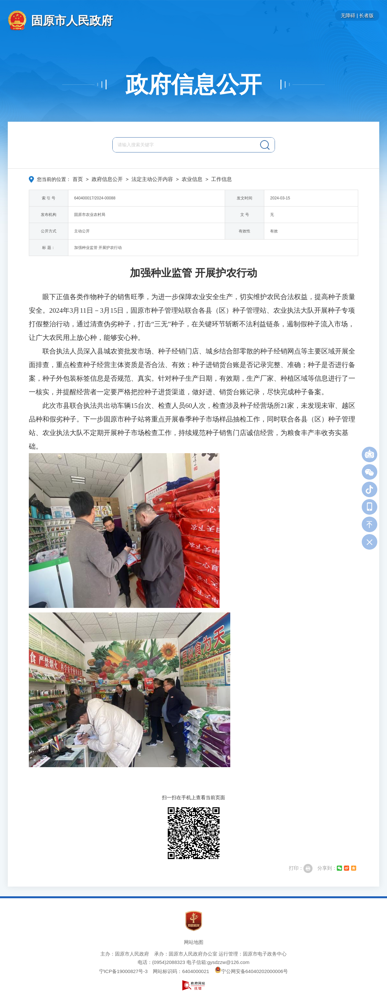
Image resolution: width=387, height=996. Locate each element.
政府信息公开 (194, 84)
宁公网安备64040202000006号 (251, 971)
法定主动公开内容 (152, 179)
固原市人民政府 (72, 20)
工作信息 (221, 179)
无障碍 (348, 15)
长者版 (366, 15)
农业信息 (192, 179)
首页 (78, 179)
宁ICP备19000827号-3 (123, 971)
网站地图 (193, 942)
